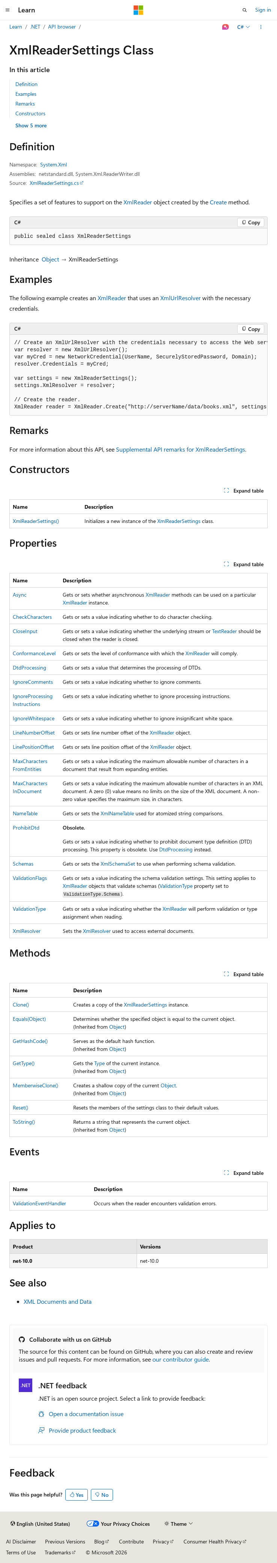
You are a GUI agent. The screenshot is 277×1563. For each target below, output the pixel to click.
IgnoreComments (33, 681)
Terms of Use (21, 1552)
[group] (138, 375)
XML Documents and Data (58, 1301)
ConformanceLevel (34, 653)
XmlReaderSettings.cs (54, 182)
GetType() (24, 1063)
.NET (35, 26)
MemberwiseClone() (35, 1085)
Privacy (161, 1541)
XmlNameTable (117, 813)
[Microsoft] (138, 10)
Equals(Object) (29, 1018)
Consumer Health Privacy (213, 1541)
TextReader (224, 631)
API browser (62, 26)
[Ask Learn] (225, 27)
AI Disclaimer (21, 1541)
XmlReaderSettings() (36, 521)
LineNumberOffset (34, 732)
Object (50, 259)
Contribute (131, 1541)
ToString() (24, 1121)
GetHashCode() (30, 1041)
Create (218, 202)
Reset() (20, 1107)
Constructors (30, 113)
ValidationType (176, 885)
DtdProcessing (29, 667)
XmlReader (137, 202)
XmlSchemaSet (118, 863)
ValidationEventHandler (39, 1203)
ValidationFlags (30, 877)
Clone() (21, 1004)
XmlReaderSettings (178, 521)
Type (99, 1063)
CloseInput (25, 631)
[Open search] (244, 10)
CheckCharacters (32, 616)
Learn (15, 26)
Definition (26, 84)
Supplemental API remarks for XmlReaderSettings (180, 449)
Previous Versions (65, 1541)
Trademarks (58, 1552)
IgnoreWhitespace (33, 718)
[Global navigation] (7, 10)
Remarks (25, 103)
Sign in (263, 9)
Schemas (23, 863)
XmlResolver (27, 930)
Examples (25, 93)
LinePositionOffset (33, 746)
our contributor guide (180, 1359)
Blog (99, 1541)
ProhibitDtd (26, 827)
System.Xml (53, 164)
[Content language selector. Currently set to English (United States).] (40, 1524)
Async (20, 594)
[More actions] (261, 27)
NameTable (25, 813)
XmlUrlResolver (180, 298)
